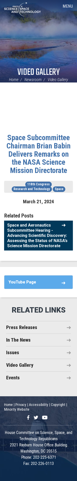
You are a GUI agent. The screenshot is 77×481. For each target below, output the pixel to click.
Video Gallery (38, 72)
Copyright (58, 404)
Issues (12, 352)
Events (13, 378)
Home (13, 79)
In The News (18, 340)
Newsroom (33, 79)
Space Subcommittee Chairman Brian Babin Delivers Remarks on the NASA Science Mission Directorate (38, 154)
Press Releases (21, 327)
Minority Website (16, 409)
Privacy (20, 404)
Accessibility (38, 404)
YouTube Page (22, 282)
